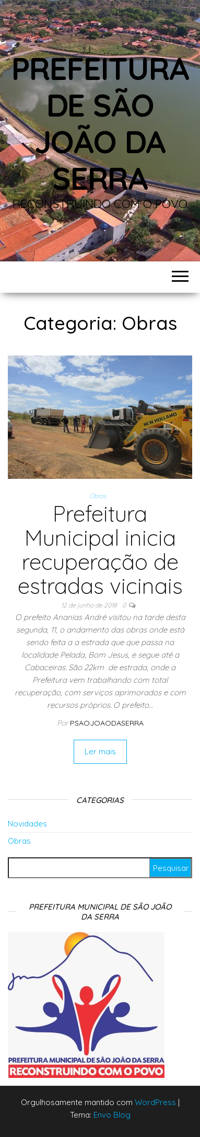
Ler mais (100, 751)
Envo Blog (112, 1115)
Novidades (27, 824)
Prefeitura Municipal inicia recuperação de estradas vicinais (100, 550)
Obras (98, 496)
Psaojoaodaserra (107, 723)
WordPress (155, 1102)
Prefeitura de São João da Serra (100, 123)
